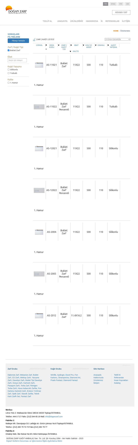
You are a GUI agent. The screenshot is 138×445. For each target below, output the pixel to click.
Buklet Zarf (14, 50)
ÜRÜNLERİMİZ (76, 21)
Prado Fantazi (56, 380)
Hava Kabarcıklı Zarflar (27, 388)
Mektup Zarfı (25, 377)
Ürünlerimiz (125, 31)
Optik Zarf (16, 394)
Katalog (117, 383)
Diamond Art (75, 377)
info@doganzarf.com (54, 416)
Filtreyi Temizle (18, 41)
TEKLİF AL (47, 21)
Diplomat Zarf (13, 375)
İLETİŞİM (126, 21)
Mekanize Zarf (26, 375)
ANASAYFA (62, 21)
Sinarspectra (63, 377)
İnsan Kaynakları (121, 380)
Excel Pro (69, 375)
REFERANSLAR (112, 21)
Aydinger (60, 375)
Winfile (53, 375)
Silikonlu (13, 70)
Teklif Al (117, 375)
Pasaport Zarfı (14, 386)
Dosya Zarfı (17, 383)
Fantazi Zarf (26, 396)
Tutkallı (12, 73)
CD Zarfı (15, 377)
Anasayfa (97, 375)
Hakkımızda (99, 377)
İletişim (96, 383)
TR (105, 4)
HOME (115, 31)
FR (121, 4)
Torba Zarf (25, 386)
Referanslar (119, 377)
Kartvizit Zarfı (28, 383)
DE (127, 4)
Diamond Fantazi (70, 380)
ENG (113, 4)
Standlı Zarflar (27, 394)
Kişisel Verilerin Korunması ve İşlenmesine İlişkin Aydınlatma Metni (34, 441)
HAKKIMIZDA (92, 21)
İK (102, 21)
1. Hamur (13, 83)
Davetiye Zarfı (18, 380)
